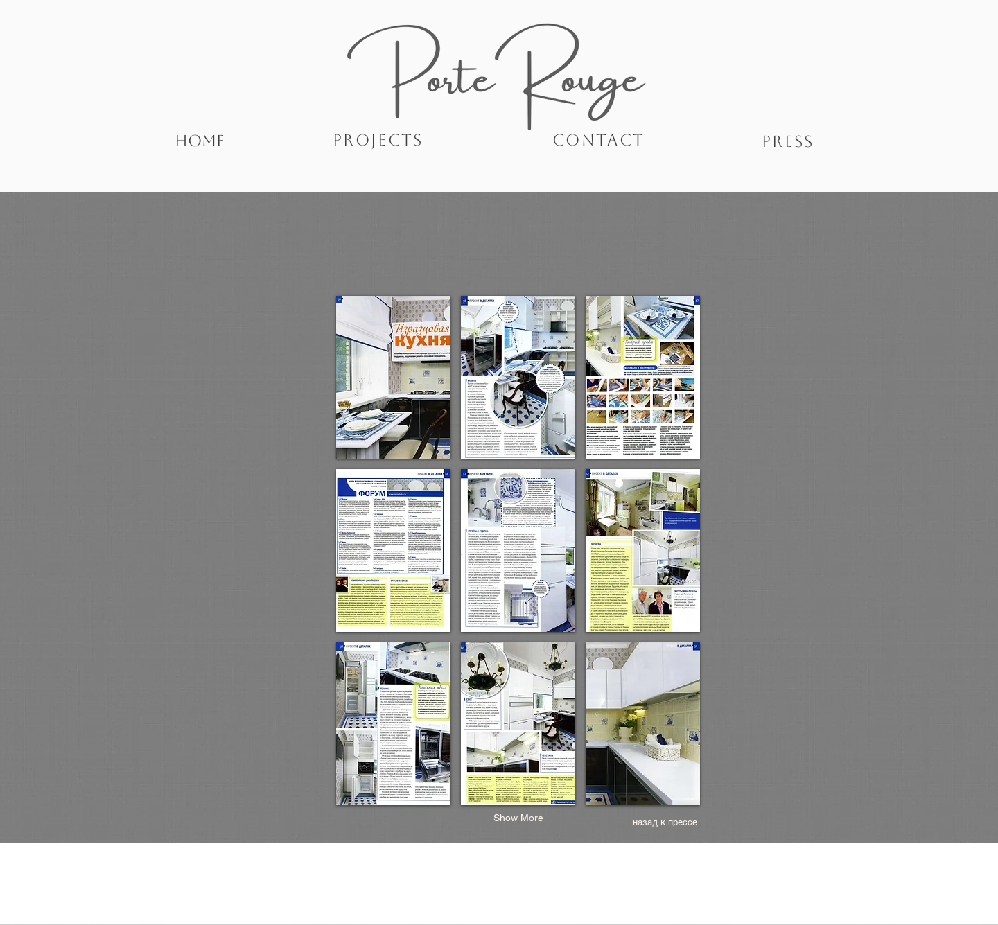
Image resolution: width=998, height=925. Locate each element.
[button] (393, 377)
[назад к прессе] (664, 822)
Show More (518, 817)
